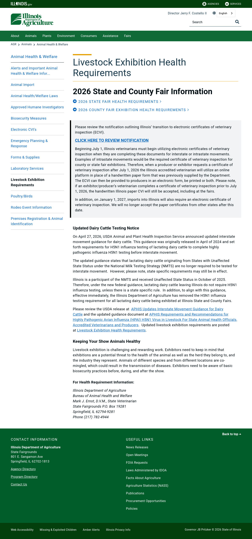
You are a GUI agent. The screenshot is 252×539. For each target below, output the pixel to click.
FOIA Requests (137, 462)
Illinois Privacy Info (118, 529)
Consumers (89, 36)
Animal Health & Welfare (34, 56)
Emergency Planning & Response (29, 143)
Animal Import (22, 85)
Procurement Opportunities (146, 501)
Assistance (110, 36)
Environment (66, 36)
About (15, 36)
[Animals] (26, 44)
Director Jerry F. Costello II (187, 13)
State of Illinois (231, 529)
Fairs (127, 36)
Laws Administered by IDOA (146, 470)
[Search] (215, 22)
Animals (31, 36)
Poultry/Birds (21, 196)
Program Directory (24, 477)
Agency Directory (23, 469)
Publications (135, 493)
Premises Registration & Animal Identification (37, 221)
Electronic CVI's (24, 129)
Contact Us (19, 484)
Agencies (210, 4)
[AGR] (14, 44)
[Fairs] (134, 35)
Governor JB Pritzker (198, 529)
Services (233, 4)
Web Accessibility (22, 529)
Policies (132, 508)
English (223, 13)
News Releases (137, 447)
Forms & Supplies (25, 157)
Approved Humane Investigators (37, 107)
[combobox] (226, 13)
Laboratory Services (27, 168)
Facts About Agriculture (143, 478)
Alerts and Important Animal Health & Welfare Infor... (34, 71)
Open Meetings (137, 455)
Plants (47, 36)
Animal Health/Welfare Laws (34, 96)
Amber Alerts (91, 529)
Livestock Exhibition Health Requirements (111, 330)
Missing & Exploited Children (58, 529)
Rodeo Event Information (31, 207)
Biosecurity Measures (28, 118)
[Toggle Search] (237, 22)
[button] (117, 101)
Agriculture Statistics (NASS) (147, 485)
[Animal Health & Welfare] (52, 44)
